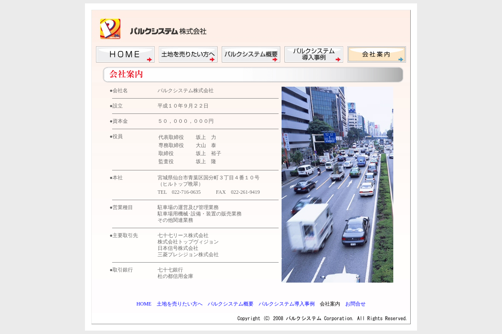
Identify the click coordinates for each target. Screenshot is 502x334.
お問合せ (355, 304)
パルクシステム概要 (231, 304)
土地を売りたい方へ (180, 304)
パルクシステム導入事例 (287, 304)
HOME (143, 304)
